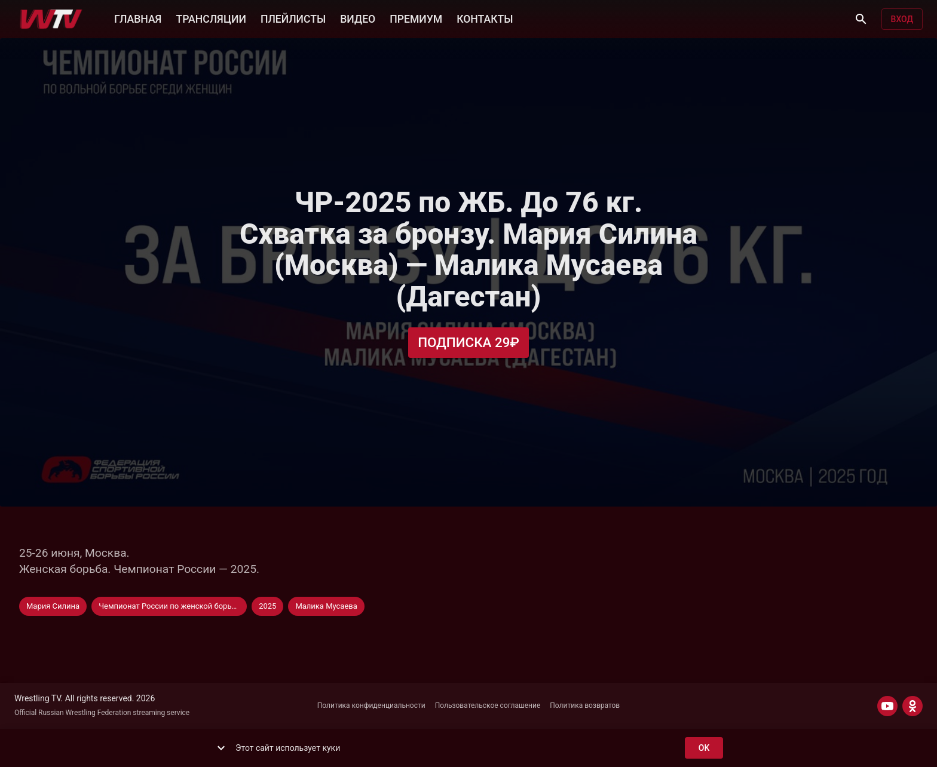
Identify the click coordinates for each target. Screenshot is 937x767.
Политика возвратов (585, 705)
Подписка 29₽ (468, 342)
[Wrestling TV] (51, 19)
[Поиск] (861, 19)
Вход (902, 19)
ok (704, 748)
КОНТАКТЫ (484, 18)
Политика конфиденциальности (371, 705)
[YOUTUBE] (887, 706)
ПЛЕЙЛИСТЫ (293, 18)
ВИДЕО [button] (357, 18)
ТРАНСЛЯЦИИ (211, 18)
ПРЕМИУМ (415, 18)
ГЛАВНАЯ (138, 18)
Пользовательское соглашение (488, 705)
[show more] (221, 748)
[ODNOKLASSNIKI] (912, 706)
